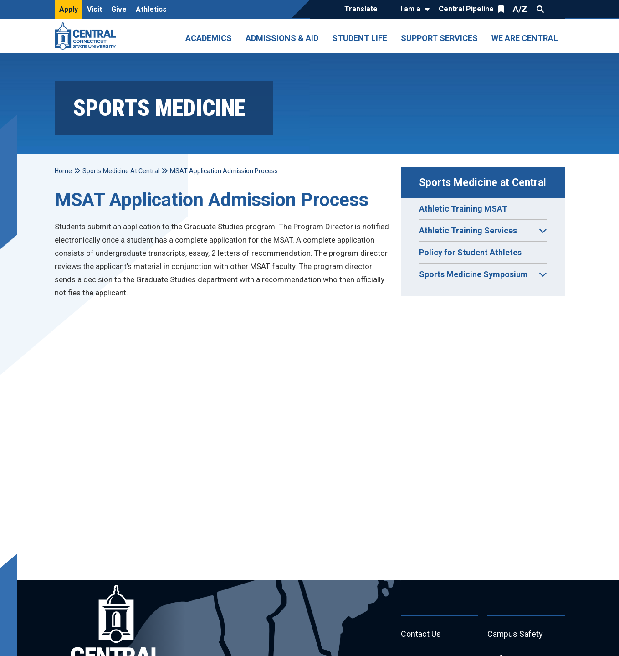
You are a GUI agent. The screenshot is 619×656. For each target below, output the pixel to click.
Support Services (439, 38)
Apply (68, 9)
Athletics (151, 9)
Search (540, 9)
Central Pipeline (466, 9)
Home (63, 171)
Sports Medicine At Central (120, 171)
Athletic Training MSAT (463, 208)
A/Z (520, 9)
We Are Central (524, 38)
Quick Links (556, 9)
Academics (208, 38)
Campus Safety (515, 634)
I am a (410, 9)
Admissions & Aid (282, 38)
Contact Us (421, 634)
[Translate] (363, 9)
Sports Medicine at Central (482, 182)
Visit (94, 9)
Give (119, 9)
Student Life (359, 38)
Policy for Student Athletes (470, 252)
